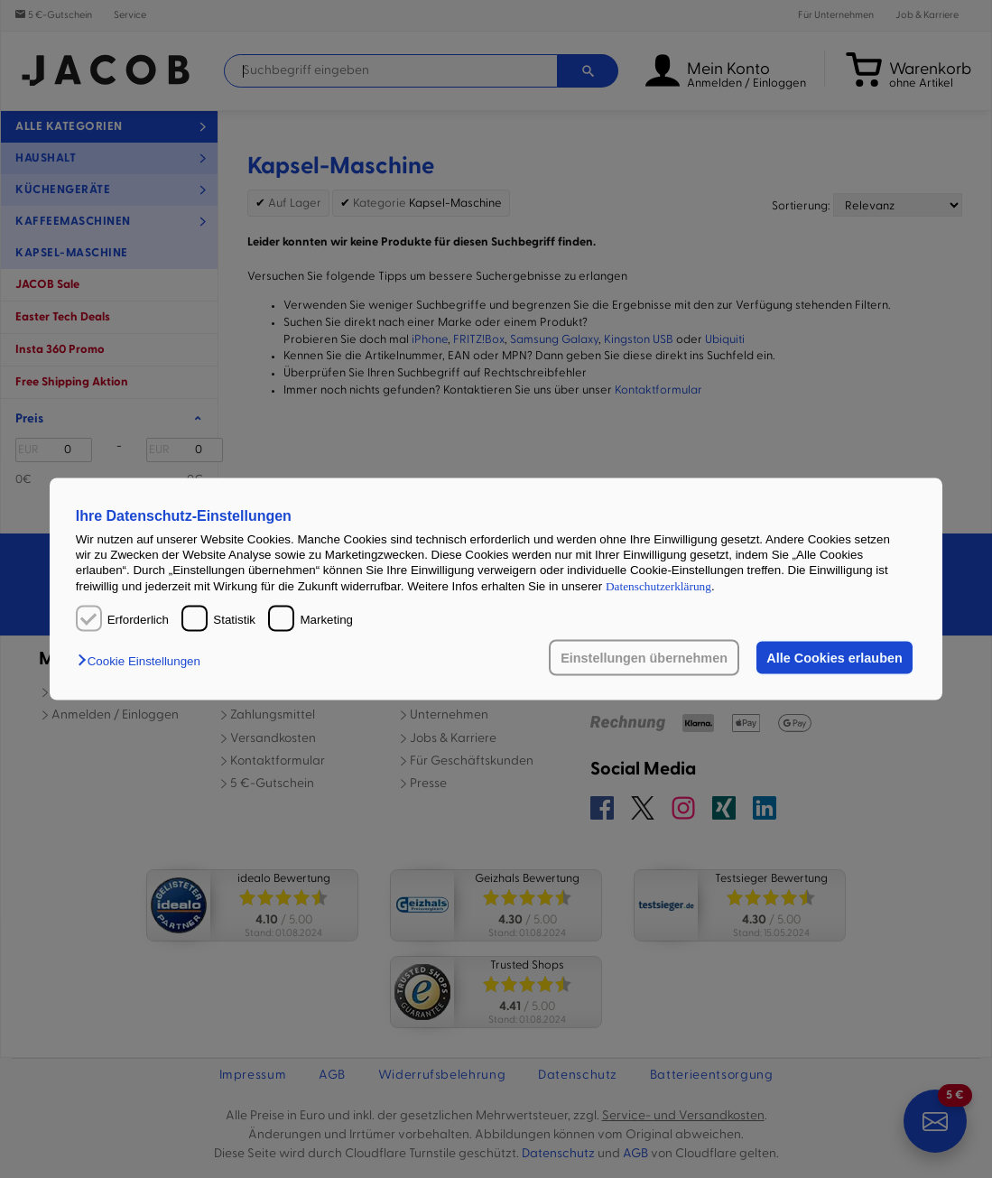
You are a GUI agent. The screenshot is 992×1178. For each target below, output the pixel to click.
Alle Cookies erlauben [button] (834, 658)
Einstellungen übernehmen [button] (644, 658)
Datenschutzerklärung (658, 585)
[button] (143, 661)
